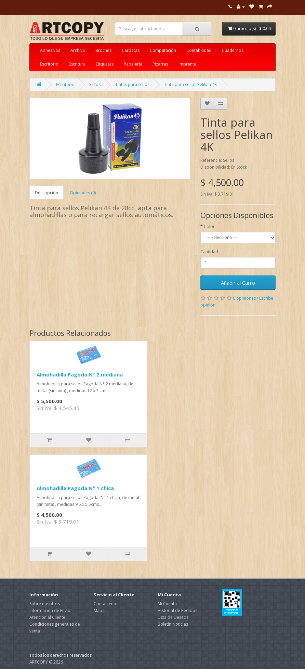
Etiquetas (105, 64)
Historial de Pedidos (177, 610)
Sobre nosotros (44, 604)
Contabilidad (199, 50)
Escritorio (49, 64)
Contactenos (106, 604)
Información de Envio (49, 610)
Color (209, 226)
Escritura (77, 64)
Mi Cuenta (167, 604)
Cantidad (209, 252)
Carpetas (131, 50)
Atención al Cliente (47, 617)
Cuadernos (232, 50)
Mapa (99, 610)
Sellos (95, 84)
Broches (103, 50)
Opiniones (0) (83, 193)
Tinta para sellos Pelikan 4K (190, 84)
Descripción (46, 193)
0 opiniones (244, 298)
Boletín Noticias (173, 624)
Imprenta (187, 64)
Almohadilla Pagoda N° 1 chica (75, 488)
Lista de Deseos (173, 617)
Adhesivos (50, 50)
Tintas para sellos (132, 84)
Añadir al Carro (238, 282)
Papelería (133, 64)
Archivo (77, 50)
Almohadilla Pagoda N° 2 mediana (80, 374)
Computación (163, 50)
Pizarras (160, 64)
